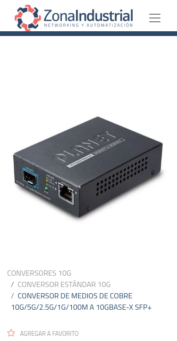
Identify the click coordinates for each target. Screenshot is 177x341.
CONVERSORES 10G (39, 272)
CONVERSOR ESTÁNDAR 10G (64, 284)
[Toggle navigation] (162, 18)
